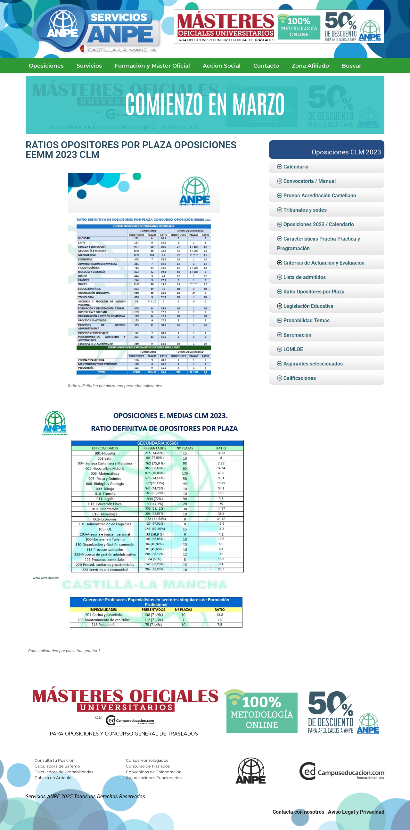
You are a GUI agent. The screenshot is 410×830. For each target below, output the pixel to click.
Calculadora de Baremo (57, 766)
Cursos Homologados (147, 760)
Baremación (294, 335)
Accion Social (222, 65)
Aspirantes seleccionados (310, 364)
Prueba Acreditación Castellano (316, 196)
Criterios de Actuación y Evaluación (324, 263)
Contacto (266, 65)
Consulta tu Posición (55, 760)
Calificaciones (296, 378)
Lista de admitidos (301, 277)
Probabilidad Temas (303, 320)
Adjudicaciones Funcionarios (154, 777)
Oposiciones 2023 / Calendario (315, 224)
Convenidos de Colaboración (154, 771)
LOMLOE (290, 349)
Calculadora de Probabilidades (64, 771)
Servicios (89, 65)
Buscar (351, 65)
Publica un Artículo (53, 777)
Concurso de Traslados (148, 766)
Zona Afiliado (310, 65)
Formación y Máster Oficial (152, 65)
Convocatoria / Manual (306, 181)
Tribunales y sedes (302, 210)
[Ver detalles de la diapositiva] (205, 105)
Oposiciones (46, 65)
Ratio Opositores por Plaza (311, 292)
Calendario (292, 167)
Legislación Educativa (308, 306)
